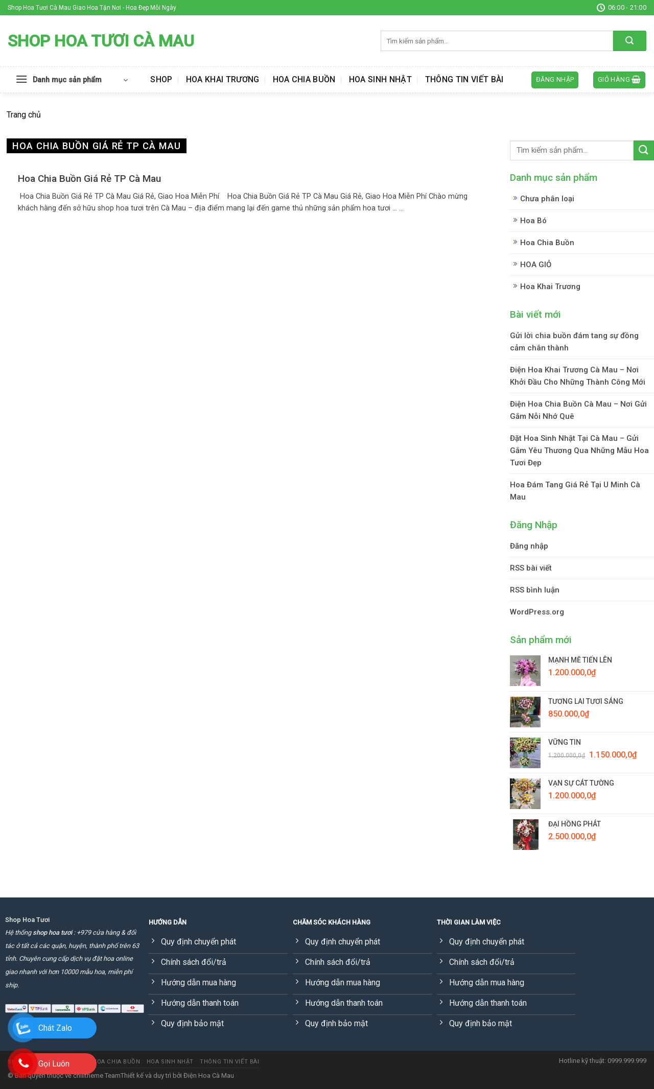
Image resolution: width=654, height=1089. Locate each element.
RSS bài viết (531, 568)
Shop (161, 79)
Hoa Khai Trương (223, 79)
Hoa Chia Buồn (304, 79)
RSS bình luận (534, 590)
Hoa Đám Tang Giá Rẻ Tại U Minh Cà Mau (575, 491)
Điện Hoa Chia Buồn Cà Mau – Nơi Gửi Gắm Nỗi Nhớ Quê (578, 410)
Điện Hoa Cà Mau (208, 1075)
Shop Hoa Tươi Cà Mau (101, 41)
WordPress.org (537, 612)
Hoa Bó (533, 220)
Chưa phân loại (547, 198)
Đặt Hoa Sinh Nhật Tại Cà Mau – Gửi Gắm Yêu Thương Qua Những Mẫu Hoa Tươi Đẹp (579, 450)
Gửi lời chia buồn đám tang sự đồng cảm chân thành (574, 341)
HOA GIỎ (535, 264)
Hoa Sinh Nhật (380, 79)
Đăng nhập (529, 546)
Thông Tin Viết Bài (464, 79)
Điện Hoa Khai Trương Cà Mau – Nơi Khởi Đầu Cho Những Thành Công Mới (577, 376)
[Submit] (629, 41)
